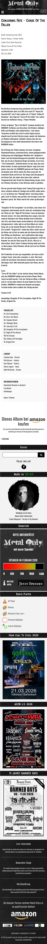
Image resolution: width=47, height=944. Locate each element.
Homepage (8, 391)
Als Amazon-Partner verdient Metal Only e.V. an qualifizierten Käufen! (24, 905)
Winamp (11, 607)
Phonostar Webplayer (15, 620)
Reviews (5, 439)
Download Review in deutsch (15, 385)
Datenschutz (24, 933)
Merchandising (23, 884)
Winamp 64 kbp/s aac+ (16, 614)
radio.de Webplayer (14, 626)
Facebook (7, 388)
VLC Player (11, 601)
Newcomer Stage (23, 863)
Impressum (15, 933)
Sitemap (33, 933)
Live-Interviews (23, 844)
